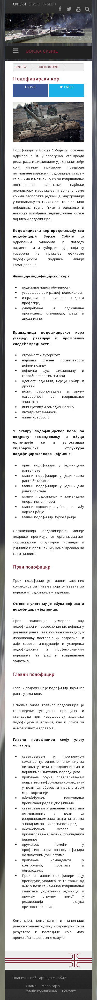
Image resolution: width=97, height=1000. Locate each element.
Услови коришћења (41, 991)
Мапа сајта (51, 985)
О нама (30, 985)
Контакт (69, 991)
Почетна (20, 67)
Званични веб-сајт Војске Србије (40, 977)
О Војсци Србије (48, 67)
